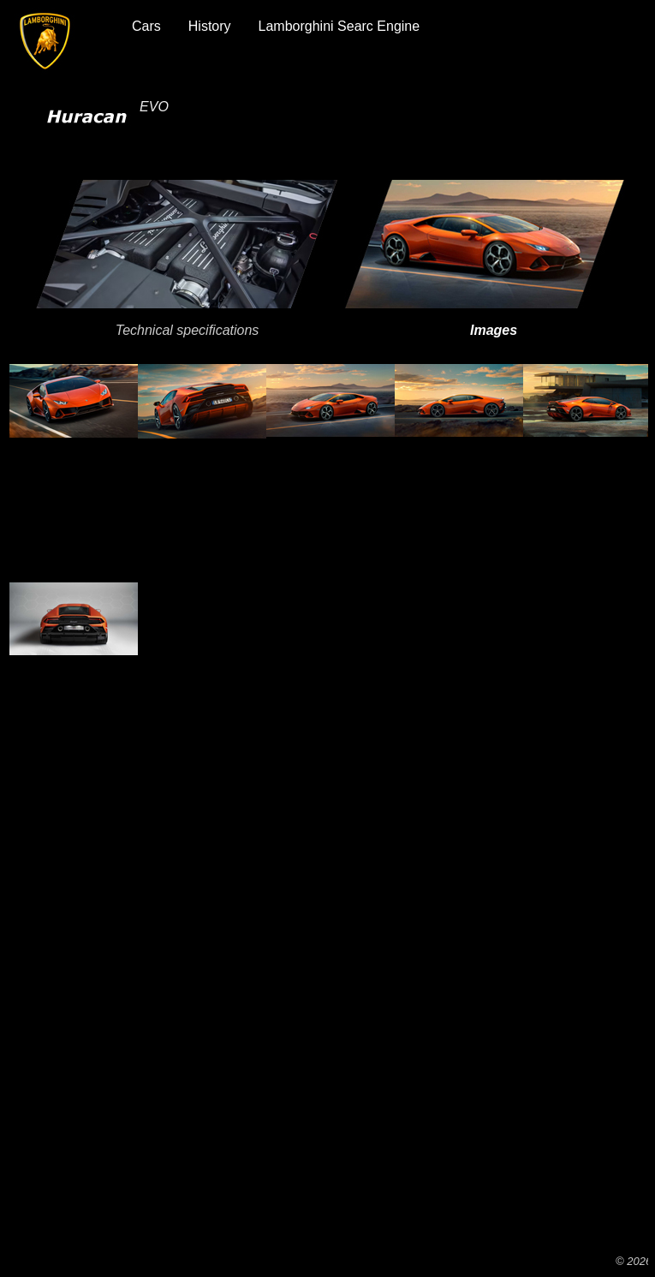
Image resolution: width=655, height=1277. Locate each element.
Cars (146, 26)
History (209, 26)
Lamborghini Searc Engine (339, 26)
